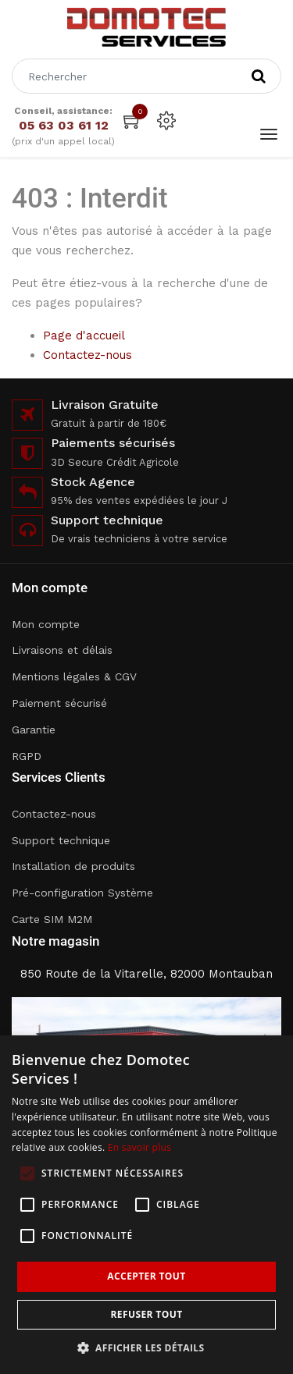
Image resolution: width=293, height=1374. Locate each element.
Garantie (33, 729)
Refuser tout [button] (147, 1314)
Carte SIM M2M (52, 919)
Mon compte (46, 624)
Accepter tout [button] (146, 1276)
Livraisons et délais (62, 650)
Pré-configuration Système (82, 892)
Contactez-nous (87, 355)
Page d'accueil (84, 335)
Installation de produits (73, 866)
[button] (147, 1348)
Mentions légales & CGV (74, 676)
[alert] (146, 1204)
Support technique (61, 840)
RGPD (26, 756)
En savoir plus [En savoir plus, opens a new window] (139, 1147)
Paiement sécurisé (59, 703)
